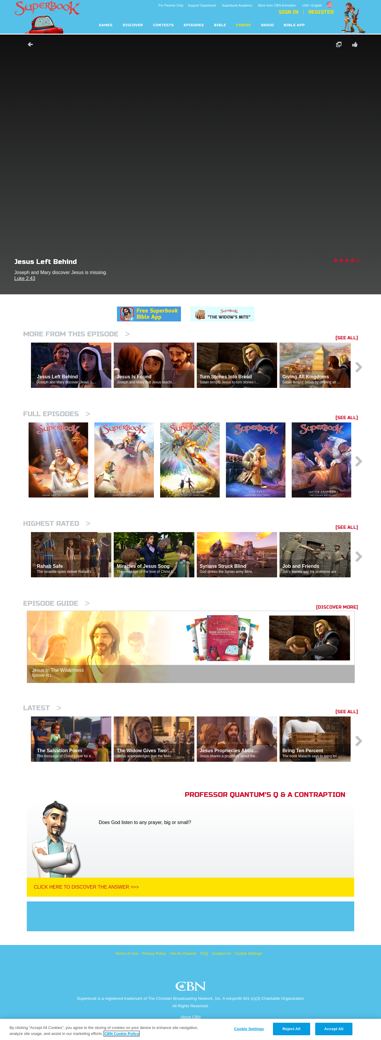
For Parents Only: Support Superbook (187, 5)
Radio (267, 25)
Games (106, 25)
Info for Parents (183, 953)
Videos (243, 25)
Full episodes (56, 414)
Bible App (294, 25)
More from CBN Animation (277, 5)
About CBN (190, 1017)
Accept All (333, 1029)
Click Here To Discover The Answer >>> (86, 887)
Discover (133, 25)
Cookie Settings (248, 953)
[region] (190, 1029)
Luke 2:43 (24, 278)
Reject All (291, 1029)
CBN (191, 988)
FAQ (204, 953)
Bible (220, 25)
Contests (163, 25)
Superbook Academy (237, 5)
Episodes (194, 25)
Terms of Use (126, 953)
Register (321, 12)
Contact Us (221, 953)
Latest (42, 708)
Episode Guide (56, 603)
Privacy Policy (154, 953)
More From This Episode (76, 334)
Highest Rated (56, 524)
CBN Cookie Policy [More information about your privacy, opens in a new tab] (121, 1033)
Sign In (289, 12)
